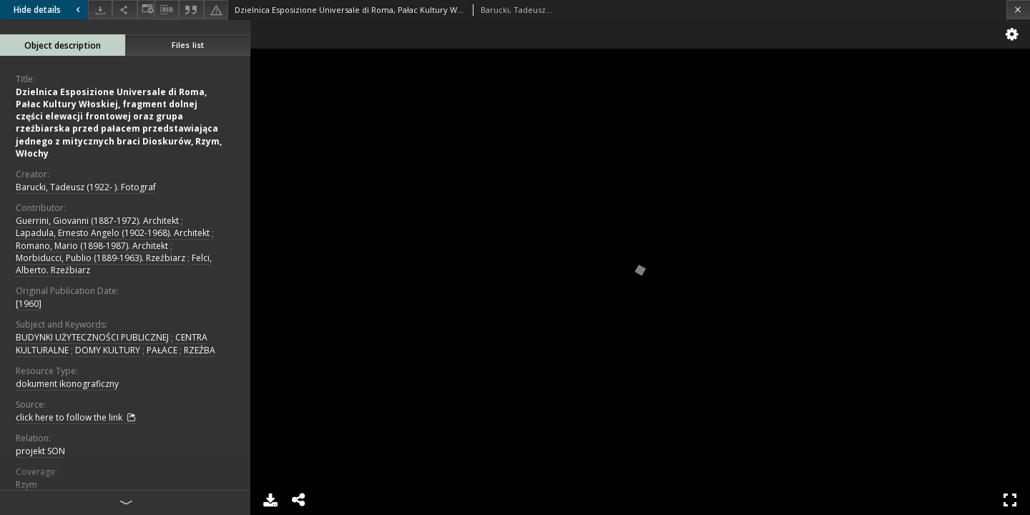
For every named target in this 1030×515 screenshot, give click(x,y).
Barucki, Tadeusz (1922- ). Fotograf (86, 187)
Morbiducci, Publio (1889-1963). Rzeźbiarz (100, 258)
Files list (188, 44)
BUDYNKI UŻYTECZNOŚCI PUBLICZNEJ (92, 337)
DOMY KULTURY (107, 350)
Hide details (49, 10)
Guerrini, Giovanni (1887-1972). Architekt (97, 221)
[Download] (100, 9)
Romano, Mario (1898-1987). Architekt (92, 246)
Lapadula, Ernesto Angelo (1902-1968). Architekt (113, 233)
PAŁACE (162, 350)
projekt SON (40, 451)
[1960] (28, 304)
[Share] (124, 9)
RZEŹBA (199, 350)
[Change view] (145, 9)
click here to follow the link (76, 417)
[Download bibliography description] (166, 10)
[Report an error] (216, 9)
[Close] (1018, 9)
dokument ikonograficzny (67, 384)
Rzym (26, 485)
